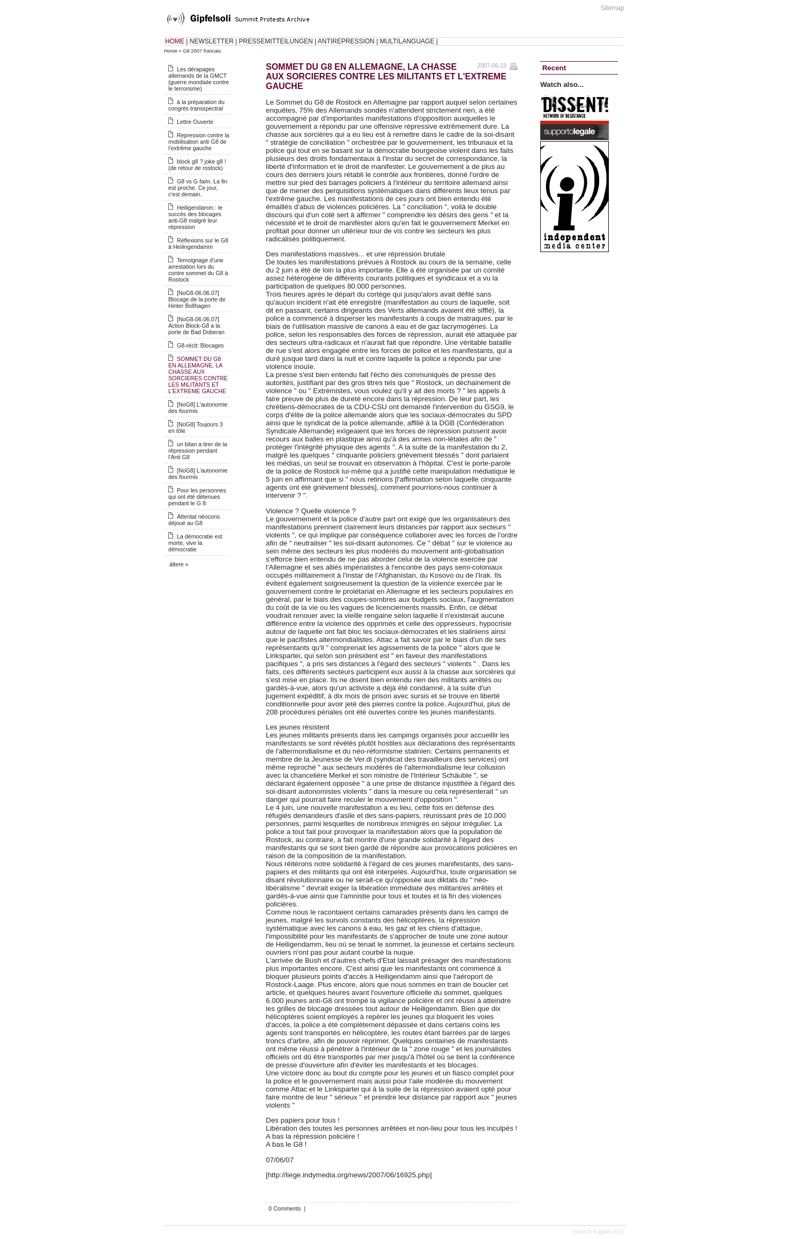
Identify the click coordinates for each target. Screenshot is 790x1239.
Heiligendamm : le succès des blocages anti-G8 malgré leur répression (195, 217)
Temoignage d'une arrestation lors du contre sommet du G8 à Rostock (198, 270)
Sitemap (612, 8)
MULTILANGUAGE (407, 41)
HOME (174, 41)
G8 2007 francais (202, 51)
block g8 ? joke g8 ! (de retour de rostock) (197, 164)
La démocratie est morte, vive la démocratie (195, 542)
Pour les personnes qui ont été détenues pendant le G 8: (197, 496)
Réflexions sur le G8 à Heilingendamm (198, 243)
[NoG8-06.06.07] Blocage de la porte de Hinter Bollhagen (197, 299)
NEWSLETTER (212, 41)
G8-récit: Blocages (200, 345)
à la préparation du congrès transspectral (196, 105)
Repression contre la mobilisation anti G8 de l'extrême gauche (198, 141)
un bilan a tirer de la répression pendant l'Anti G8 (197, 450)
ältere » (179, 564)
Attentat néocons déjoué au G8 (194, 519)
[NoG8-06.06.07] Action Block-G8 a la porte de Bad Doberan (196, 325)
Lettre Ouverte (195, 122)
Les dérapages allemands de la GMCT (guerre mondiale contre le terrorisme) (198, 79)
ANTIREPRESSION (346, 41)
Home (170, 51)
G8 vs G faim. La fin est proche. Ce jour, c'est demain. (197, 187)
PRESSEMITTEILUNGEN (276, 41)
